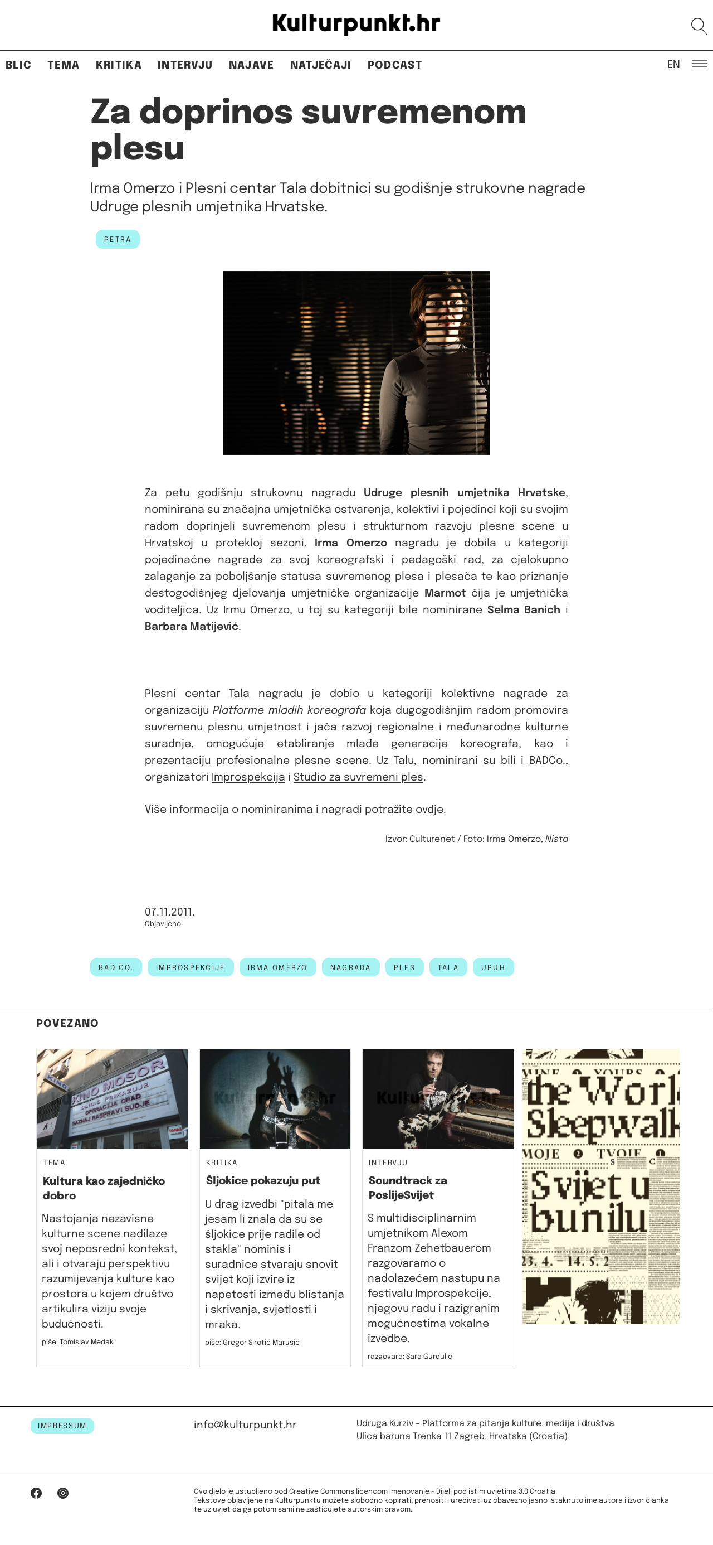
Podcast (395, 65)
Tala (448, 968)
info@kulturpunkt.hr (245, 1425)
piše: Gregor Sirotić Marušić (252, 1343)
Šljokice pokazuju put (263, 1181)
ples (405, 968)
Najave (252, 65)
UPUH (493, 968)
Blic (19, 65)
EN (673, 64)
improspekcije (191, 968)
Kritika (119, 65)
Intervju (185, 65)
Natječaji (321, 65)
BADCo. (547, 760)
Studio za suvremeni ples (358, 777)
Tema (63, 65)
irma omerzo (278, 968)
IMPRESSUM (62, 1426)
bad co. (116, 968)
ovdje (429, 810)
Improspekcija (248, 777)
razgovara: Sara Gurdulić (410, 1356)
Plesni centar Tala (197, 694)
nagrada (351, 968)
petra (117, 240)
